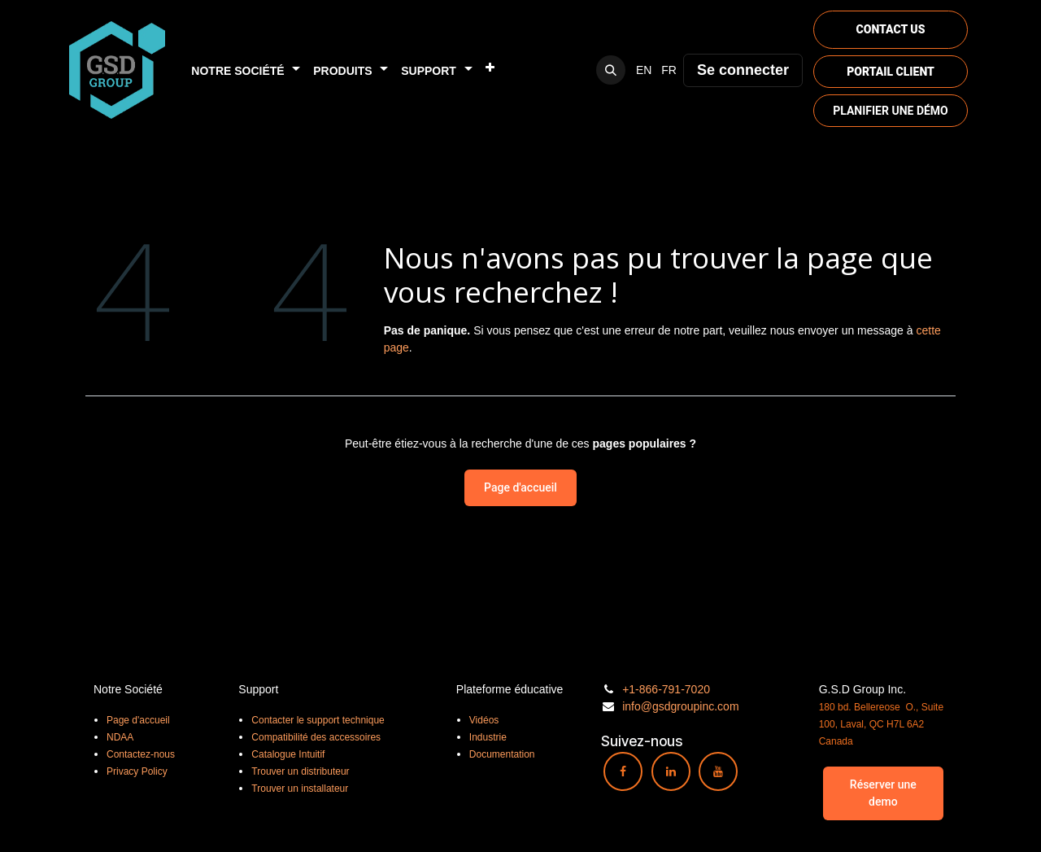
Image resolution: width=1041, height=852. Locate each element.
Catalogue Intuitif (287, 754)
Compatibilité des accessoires (316, 737)
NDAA (120, 737)
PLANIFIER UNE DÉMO (890, 110)
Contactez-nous (141, 754)
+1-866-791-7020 (666, 689)
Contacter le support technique (317, 720)
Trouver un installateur (299, 788)
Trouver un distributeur (300, 771)
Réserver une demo (883, 793)
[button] (610, 70)
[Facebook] (622, 771)
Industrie (488, 737)
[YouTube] (718, 771)
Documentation (502, 754)
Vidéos (484, 720)
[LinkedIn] (670, 771)
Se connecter (743, 70)
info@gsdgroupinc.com (680, 706)
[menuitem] (246, 70)
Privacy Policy (137, 771)
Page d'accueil (520, 487)
